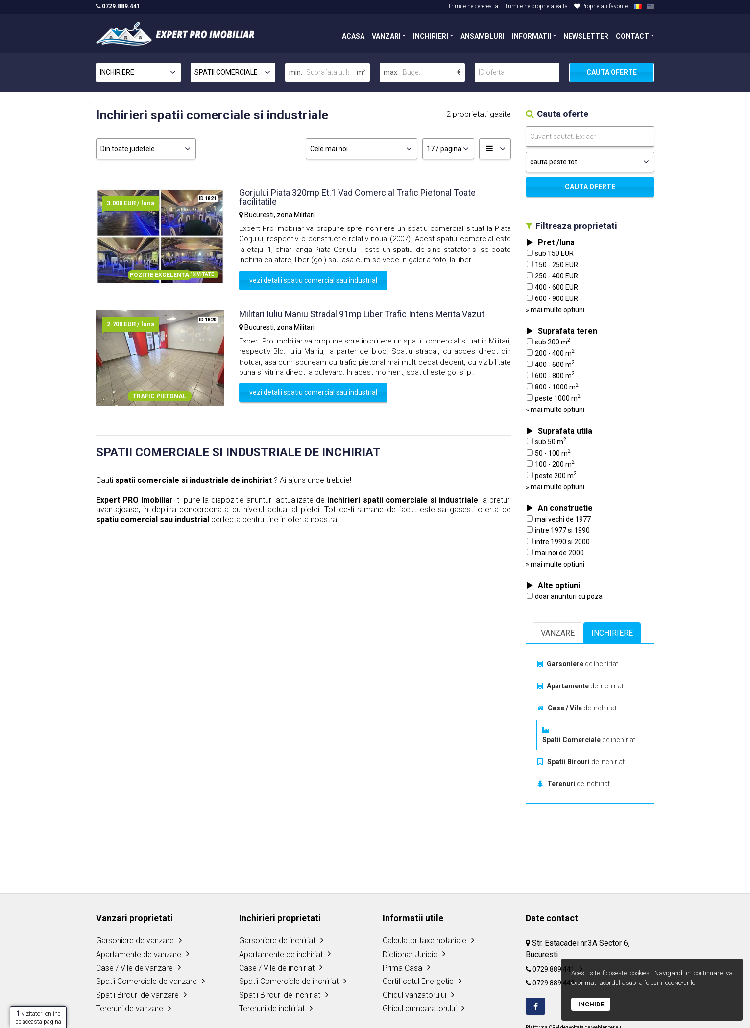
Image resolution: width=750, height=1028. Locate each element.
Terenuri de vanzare (129, 1008)
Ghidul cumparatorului (420, 1008)
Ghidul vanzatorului (414, 995)
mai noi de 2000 (555, 553)
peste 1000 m (554, 397)
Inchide (591, 1004)
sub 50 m (546, 441)
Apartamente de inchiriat (281, 954)
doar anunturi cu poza (565, 596)
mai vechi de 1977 (559, 519)
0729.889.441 (118, 6)
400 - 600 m (551, 364)
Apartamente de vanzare (138, 954)
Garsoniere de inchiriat (277, 940)
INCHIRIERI (430, 35)
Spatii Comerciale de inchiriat (289, 981)
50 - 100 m (549, 452)
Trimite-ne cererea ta (473, 6)
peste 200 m (552, 475)
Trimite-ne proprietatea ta (536, 6)
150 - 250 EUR (552, 265)
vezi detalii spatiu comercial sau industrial (313, 280)
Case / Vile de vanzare (134, 968)
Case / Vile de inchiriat (277, 968)
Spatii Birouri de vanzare (137, 995)
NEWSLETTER (585, 35)
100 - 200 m (551, 463)
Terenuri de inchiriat (272, 1008)
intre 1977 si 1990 (558, 530)
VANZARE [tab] (558, 633)
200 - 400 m (551, 352)
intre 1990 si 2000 (558, 542)
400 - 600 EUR (552, 287)
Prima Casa (402, 968)
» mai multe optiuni (555, 310)
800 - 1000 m (553, 386)
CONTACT (632, 35)
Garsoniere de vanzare (135, 940)
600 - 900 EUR (552, 298)
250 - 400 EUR (552, 276)
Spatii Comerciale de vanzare (146, 981)
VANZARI (386, 35)
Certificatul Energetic (418, 981)
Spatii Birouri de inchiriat (279, 995)
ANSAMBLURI (482, 35)
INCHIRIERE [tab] (612, 633)
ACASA (353, 35)
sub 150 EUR (550, 253)
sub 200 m (548, 341)
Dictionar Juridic (410, 954)
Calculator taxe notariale (424, 940)
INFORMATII (531, 35)
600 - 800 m (551, 375)
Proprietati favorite (601, 6)
